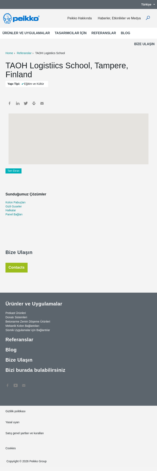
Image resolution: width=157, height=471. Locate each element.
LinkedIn (18, 103)
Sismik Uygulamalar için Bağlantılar (27, 330)
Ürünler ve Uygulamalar (26, 33)
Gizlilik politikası (15, 411)
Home (9, 53)
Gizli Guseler (13, 206)
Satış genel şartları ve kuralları (24, 433)
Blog (125, 33)
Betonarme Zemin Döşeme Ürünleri (27, 321)
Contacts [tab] (17, 267)
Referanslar (103, 33)
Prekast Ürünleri (15, 313)
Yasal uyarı (12, 422)
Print (34, 103)
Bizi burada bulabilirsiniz (35, 370)
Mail (42, 103)
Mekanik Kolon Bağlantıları (22, 325)
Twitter (26, 103)
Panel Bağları (14, 214)
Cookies (10, 448)
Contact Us (24, 383)
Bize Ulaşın (144, 44)
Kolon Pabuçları (15, 202)
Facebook (10, 103)
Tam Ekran (13, 170)
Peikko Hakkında (79, 18)
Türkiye (146, 4)
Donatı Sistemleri (16, 317)
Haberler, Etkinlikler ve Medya (119, 18)
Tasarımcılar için (71, 33)
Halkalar (10, 210)
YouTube (16, 383)
